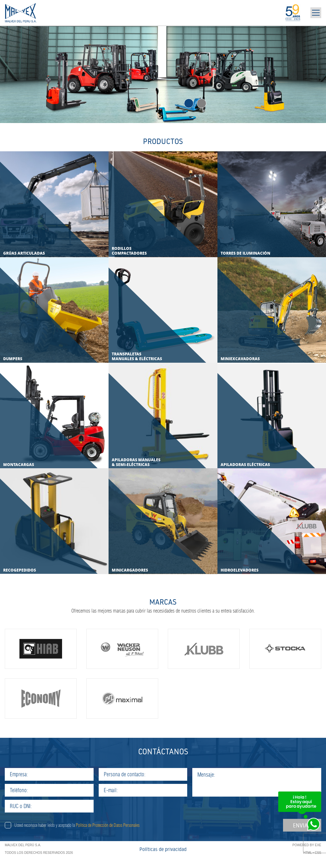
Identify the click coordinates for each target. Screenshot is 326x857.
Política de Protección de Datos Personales (107, 825)
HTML (307, 852)
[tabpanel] (163, 74)
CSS (318, 852)
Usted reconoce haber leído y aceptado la (76, 825)
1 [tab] (189, 103)
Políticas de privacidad (163, 849)
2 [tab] (201, 103)
